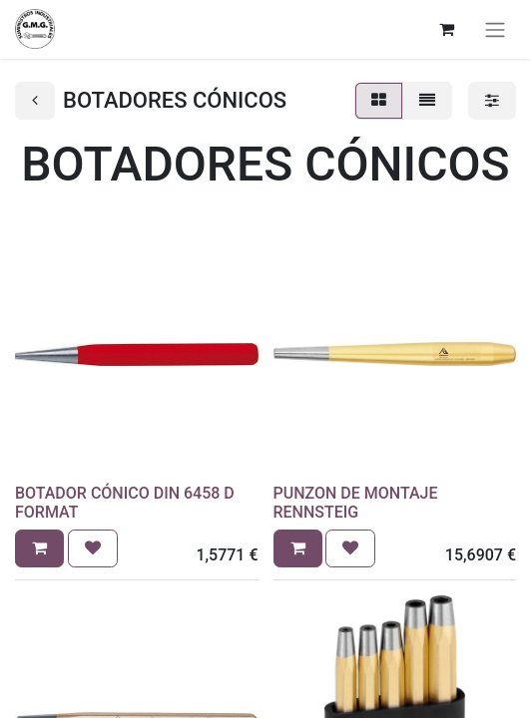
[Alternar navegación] (495, 29)
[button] (39, 548)
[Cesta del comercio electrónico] (446, 29)
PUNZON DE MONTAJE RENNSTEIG (355, 503)
